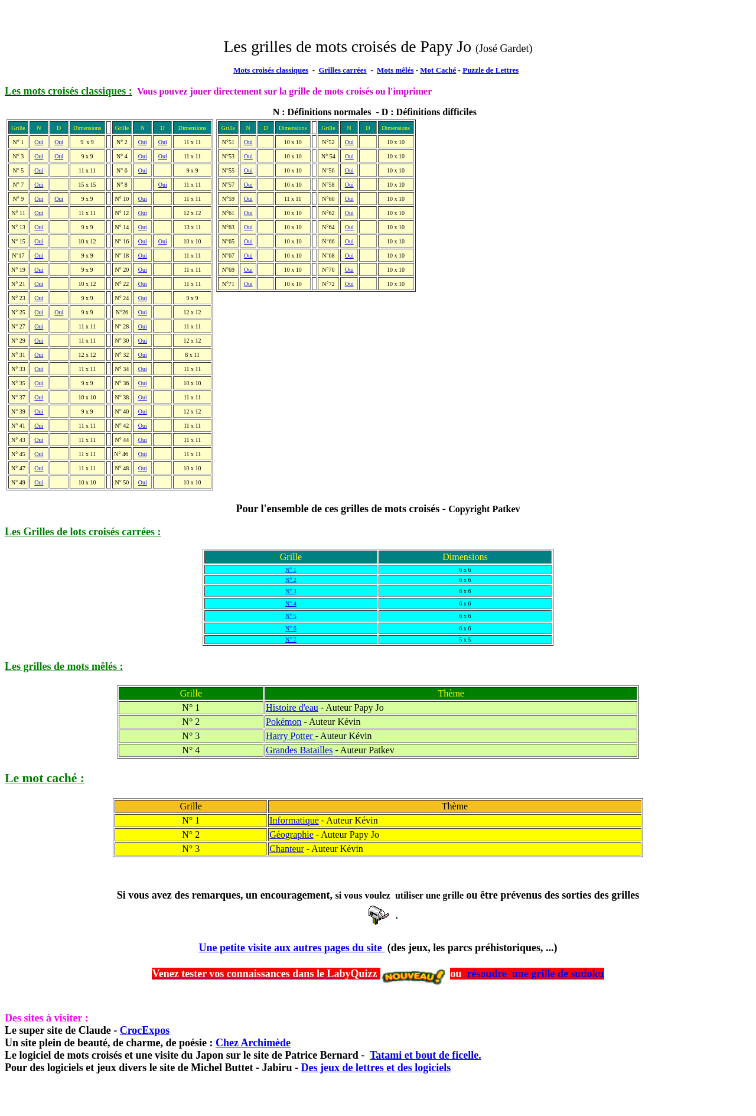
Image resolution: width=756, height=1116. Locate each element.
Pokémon (283, 722)
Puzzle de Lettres (490, 70)
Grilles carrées (342, 70)
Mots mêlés (395, 70)
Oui (248, 142)
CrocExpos (145, 1030)
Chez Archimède (253, 1043)
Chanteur (286, 849)
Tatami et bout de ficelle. (425, 1055)
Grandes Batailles (299, 750)
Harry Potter (290, 736)
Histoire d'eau (292, 707)
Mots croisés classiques (270, 70)
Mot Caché (438, 70)
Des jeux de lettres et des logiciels (376, 1067)
